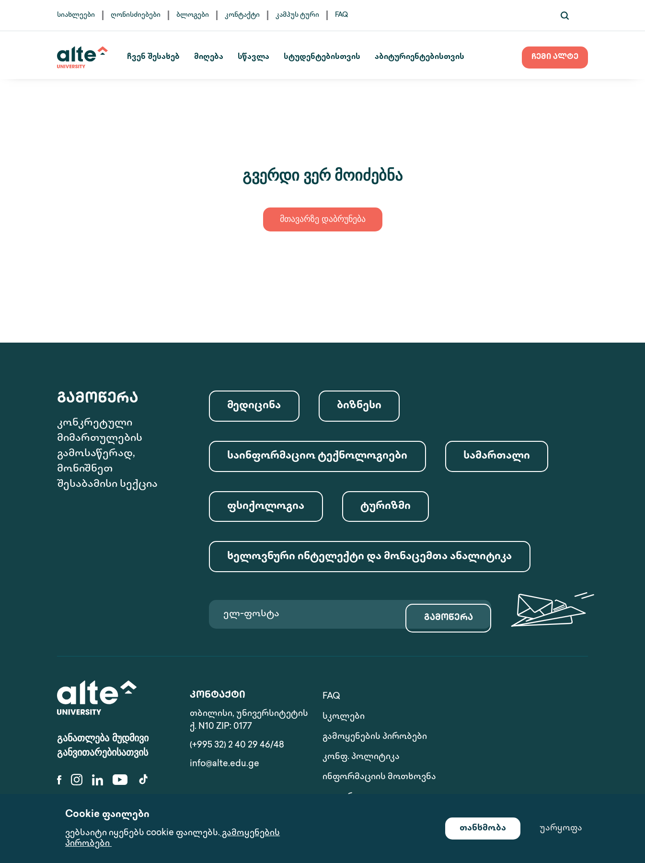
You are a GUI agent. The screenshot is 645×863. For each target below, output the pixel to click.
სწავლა (262, 57)
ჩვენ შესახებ (162, 57)
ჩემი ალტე (554, 57)
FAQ (341, 15)
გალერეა (475, 767)
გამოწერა (442, 632)
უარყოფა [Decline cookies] (561, 828)
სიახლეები (76, 15)
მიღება (217, 57)
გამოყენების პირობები (374, 734)
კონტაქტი (242, 15)
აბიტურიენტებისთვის (428, 57)
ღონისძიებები (136, 15)
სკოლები (476, 714)
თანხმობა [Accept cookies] (483, 828)
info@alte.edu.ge (224, 781)
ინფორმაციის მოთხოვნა (354, 761)
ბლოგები (192, 15)
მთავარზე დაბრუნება (323, 220)
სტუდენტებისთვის (331, 57)
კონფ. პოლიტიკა (493, 734)
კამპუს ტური (297, 15)
